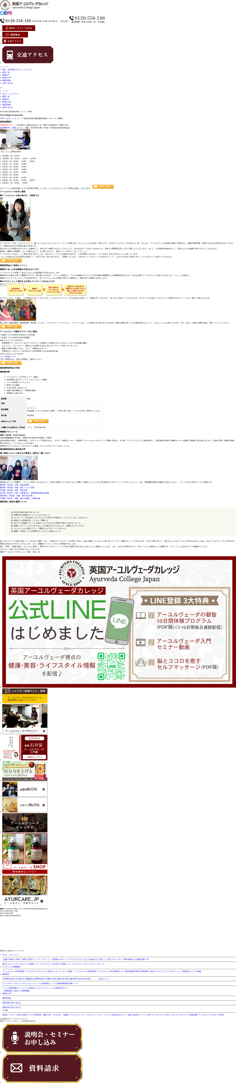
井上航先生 (19, 979)
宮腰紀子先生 (51, 979)
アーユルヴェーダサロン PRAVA (211, 1015)
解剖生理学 (134, 971)
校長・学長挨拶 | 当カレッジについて (17, 70)
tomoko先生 (86, 979)
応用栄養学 (143, 971)
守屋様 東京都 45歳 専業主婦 (13, 490)
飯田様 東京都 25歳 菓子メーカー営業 (17, 488)
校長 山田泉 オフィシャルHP (139, 1015)
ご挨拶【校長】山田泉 (11, 959)
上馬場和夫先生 (8, 979)
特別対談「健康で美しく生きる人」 (48, 1015)
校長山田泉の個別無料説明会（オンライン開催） (16, 111)
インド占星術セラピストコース (35, 988)
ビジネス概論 (195, 971)
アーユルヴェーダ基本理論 (13, 971)
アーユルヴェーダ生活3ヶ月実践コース (55, 964)
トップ (5, 67)
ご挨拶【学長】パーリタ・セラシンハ (36, 959)
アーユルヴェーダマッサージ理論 (37, 971)
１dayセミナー (103, 979)
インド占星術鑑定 (42, 983)
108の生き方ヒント (119, 1015)
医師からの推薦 (134, 959)
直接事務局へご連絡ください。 (12, 128)
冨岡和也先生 (39, 979)
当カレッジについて (10, 94)
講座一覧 (5, 72)
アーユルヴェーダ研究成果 (85, 971)
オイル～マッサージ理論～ (63, 971)
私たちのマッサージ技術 (118, 959)
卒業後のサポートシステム (63, 959)
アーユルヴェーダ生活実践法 (108, 971)
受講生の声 (6, 78)
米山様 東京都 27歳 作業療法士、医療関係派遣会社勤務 (24, 493)
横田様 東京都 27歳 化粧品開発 (15, 485)
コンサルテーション (174, 971)
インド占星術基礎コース (12, 988)
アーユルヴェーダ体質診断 (186, 1015)
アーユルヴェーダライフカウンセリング (88, 964)
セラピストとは (80, 959)
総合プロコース (8, 964)
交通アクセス (28, 1015)
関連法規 (186, 971)
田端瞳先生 (29, 979)
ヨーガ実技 (124, 971)
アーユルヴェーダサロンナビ (163, 1015)
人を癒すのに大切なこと (97, 959)
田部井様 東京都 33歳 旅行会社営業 (16, 496)
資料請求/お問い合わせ (11, 1003)
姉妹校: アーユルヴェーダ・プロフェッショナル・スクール (87, 1015)
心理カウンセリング (157, 971)
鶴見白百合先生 (63, 979)
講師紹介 (5, 75)
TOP (2, 118)
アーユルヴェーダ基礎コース (27, 964)
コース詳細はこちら (8, 356)
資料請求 (5, 1007)
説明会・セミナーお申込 (12, 1015)
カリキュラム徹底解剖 (11, 967)
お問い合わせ (7, 83)
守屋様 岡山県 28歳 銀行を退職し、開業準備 (20, 498)
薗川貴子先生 (75, 979)
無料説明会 (6, 80)
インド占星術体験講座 (59, 983)
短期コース (73, 983)
